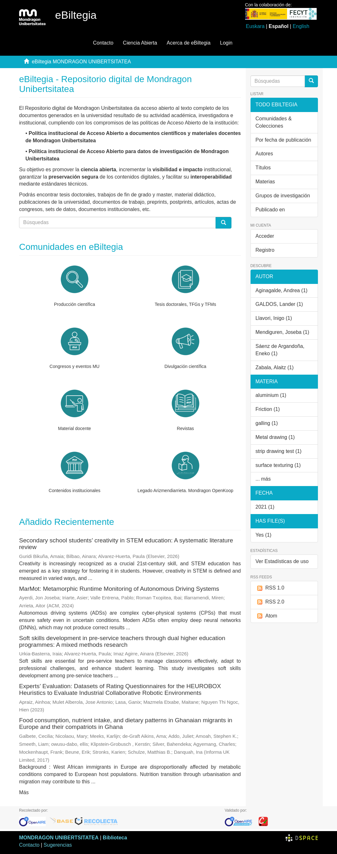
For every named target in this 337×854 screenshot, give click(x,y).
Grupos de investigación (283, 195)
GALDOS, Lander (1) (279, 304)
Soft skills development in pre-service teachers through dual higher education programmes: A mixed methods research (122, 641)
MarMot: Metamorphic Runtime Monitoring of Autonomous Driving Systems (119, 588)
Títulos (263, 167)
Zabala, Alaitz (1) (275, 367)
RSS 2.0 (270, 602)
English (300, 26)
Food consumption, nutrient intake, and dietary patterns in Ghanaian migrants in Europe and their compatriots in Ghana (125, 723)
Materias (265, 181)
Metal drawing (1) (275, 437)
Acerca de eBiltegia (188, 43)
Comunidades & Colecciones (274, 122)
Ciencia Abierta (140, 43)
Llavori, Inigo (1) (274, 318)
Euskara (255, 26)
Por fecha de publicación (283, 140)
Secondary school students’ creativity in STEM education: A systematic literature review (126, 543)
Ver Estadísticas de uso (282, 561)
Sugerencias (58, 845)
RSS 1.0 (270, 588)
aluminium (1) (271, 395)
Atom (266, 616)
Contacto (103, 43)
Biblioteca (115, 837)
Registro (265, 250)
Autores (264, 153)
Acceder (265, 236)
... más (263, 479)
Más (24, 792)
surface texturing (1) (278, 465)
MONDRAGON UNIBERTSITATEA (59, 837)
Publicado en (270, 209)
